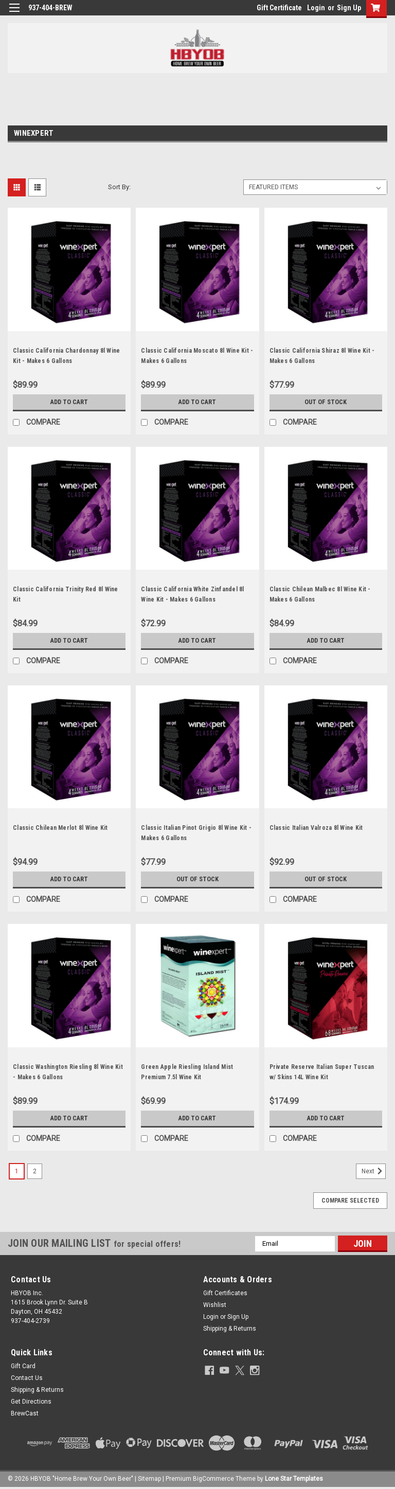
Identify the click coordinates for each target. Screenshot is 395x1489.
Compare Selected (350, 1200)
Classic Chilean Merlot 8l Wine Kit (60, 827)
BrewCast (25, 1413)
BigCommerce (213, 1478)
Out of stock (326, 402)
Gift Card (23, 1366)
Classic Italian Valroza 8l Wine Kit (316, 827)
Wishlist (214, 1305)
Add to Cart (69, 402)
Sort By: (119, 187)
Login (316, 8)
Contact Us (27, 1378)
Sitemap (149, 1478)
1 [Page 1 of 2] (17, 1171)
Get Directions (31, 1401)
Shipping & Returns (229, 1328)
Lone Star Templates (294, 1478)
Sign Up (349, 8)
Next (374, 1171)
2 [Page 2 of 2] (35, 1171)
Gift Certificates (225, 1293)
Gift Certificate (279, 8)
